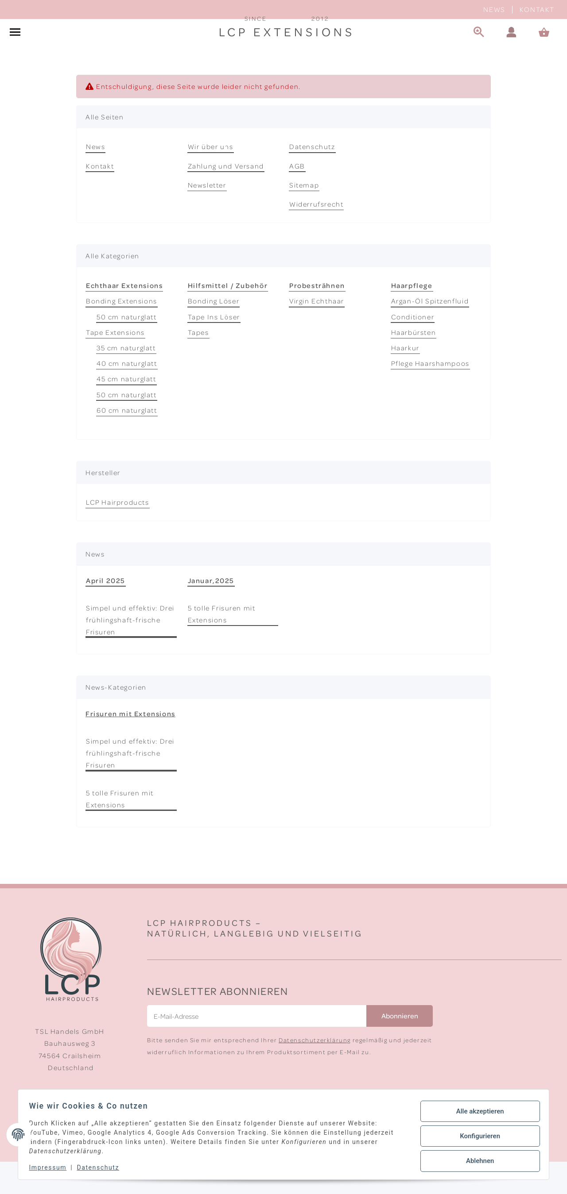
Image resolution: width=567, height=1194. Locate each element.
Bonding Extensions (121, 333)
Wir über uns (210, 178)
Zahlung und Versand (226, 197)
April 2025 (105, 612)
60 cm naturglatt (127, 442)
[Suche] (479, 48)
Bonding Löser (214, 333)
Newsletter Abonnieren (217, 1023)
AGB (297, 197)
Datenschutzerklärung (315, 1072)
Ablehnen (476, 1159)
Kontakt (537, 9)
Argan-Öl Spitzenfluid (430, 333)
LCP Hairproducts (117, 534)
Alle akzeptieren (476, 1113)
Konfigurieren (476, 1136)
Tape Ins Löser (214, 348)
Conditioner (413, 348)
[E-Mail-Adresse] (257, 1048)
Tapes (198, 364)
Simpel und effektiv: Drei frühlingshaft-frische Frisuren (130, 652)
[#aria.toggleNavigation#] (15, 48)
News (494, 9)
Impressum (51, 1167)
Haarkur (405, 380)
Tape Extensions (115, 364)
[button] (511, 48)
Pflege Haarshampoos (430, 395)
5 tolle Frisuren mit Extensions (222, 646)
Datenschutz (312, 178)
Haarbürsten (413, 364)
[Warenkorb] (548, 48)
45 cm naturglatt (126, 411)
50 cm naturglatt (127, 348)
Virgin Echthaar (316, 333)
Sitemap (304, 217)
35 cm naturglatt (126, 380)
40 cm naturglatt (127, 395)
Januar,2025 (211, 612)
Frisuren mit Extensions (130, 745)
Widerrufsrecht (316, 236)
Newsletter (207, 217)
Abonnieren (399, 1048)
